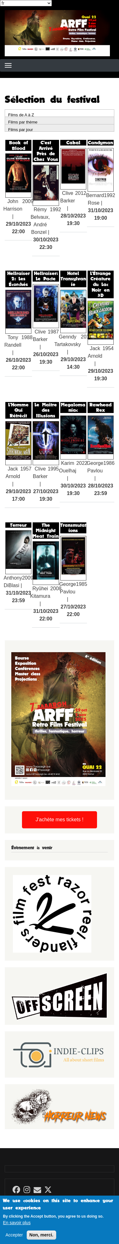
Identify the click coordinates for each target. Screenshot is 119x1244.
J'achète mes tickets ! (59, 819)
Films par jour (20, 129)
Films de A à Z (21, 115)
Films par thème (22, 122)
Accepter (14, 1239)
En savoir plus (16, 1227)
